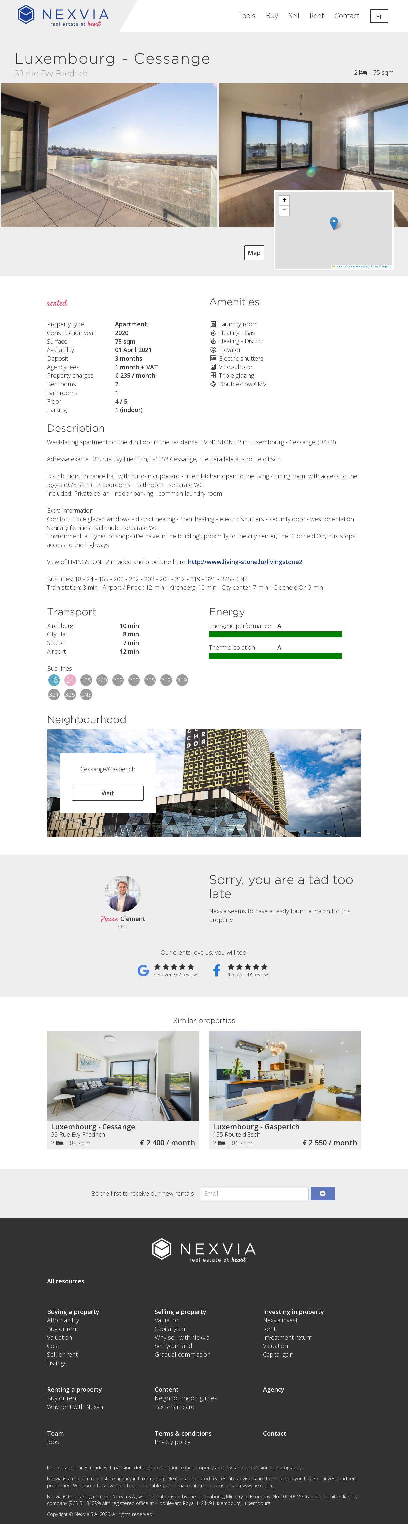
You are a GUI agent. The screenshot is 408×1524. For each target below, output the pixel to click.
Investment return (287, 1337)
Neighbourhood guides (186, 1398)
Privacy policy (172, 1442)
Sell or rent (62, 1354)
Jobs (53, 1442)
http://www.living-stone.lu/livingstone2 (245, 562)
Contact (347, 15)
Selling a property (180, 1312)
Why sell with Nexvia (182, 1337)
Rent (317, 15)
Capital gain (170, 1329)
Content (167, 1389)
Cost (53, 1346)
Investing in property (293, 1312)
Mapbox (386, 266)
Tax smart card (175, 1407)
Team (55, 1433)
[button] (334, 223)
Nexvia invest (280, 1320)
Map (254, 252)
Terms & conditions (183, 1433)
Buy (272, 15)
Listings (57, 1363)
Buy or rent (62, 1329)
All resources (65, 1281)
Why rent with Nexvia (75, 1407)
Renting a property (74, 1389)
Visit (108, 793)
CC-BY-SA (372, 266)
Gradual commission (183, 1354)
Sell (294, 15)
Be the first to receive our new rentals (142, 1193)
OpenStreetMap (356, 266)
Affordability (63, 1320)
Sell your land (173, 1346)
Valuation (59, 1337)
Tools (246, 15)
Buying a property (73, 1312)
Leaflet (337, 266)
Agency (273, 1389)
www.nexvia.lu (257, 1485)
